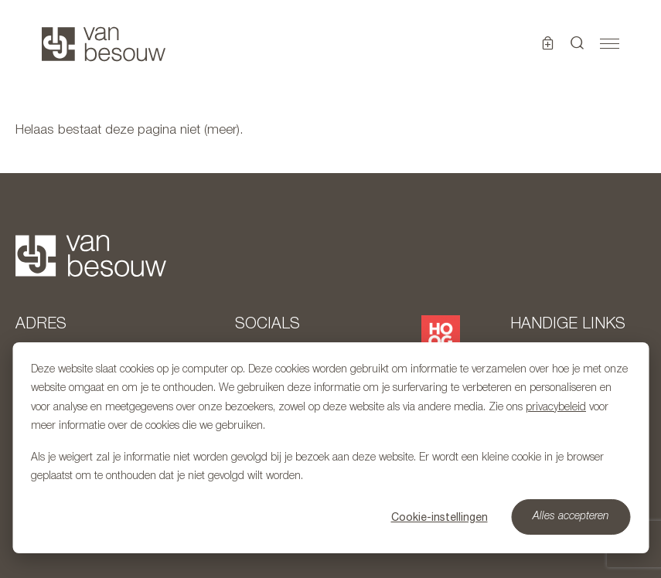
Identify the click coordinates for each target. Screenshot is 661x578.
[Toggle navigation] (609, 44)
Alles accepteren (571, 517)
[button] (577, 44)
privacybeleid (556, 408)
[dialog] (330, 447)
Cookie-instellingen (439, 517)
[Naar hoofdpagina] (103, 44)
